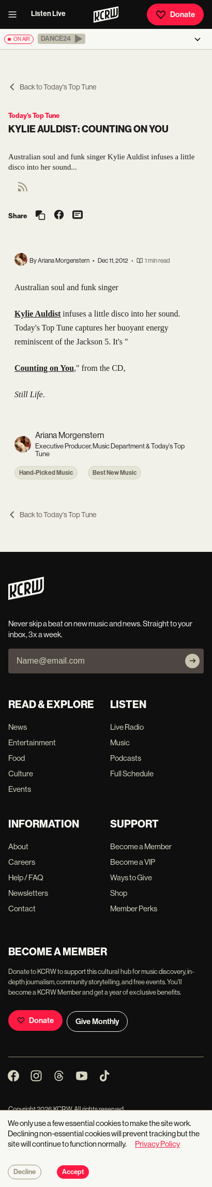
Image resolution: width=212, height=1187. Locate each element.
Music (120, 742)
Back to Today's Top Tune (52, 87)
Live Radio (127, 727)
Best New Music (115, 472)
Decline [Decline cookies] (24, 1172)
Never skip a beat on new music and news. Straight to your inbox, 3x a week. (100, 629)
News (17, 727)
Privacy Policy (157, 1143)
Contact (22, 908)
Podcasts (125, 758)
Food (16, 758)
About (18, 846)
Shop (118, 893)
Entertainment (32, 742)
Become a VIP (132, 862)
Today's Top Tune (33, 115)
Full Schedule (132, 773)
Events (19, 789)
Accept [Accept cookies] (73, 1172)
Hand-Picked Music (46, 472)
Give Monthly (97, 1021)
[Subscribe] (192, 661)
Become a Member (141, 846)
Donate (175, 14)
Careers (21, 862)
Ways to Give (131, 877)
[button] (61, 39)
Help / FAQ (25, 877)
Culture (20, 773)
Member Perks (133, 908)
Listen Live (48, 13)
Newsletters (28, 893)
